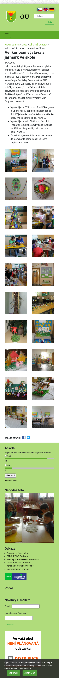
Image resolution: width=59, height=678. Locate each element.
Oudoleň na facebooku (17, 553)
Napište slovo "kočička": (16, 613)
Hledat (49, 22)
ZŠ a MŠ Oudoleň (38, 44)
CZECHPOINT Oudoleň (17, 556)
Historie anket (11, 480)
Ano (8, 456)
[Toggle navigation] (7, 35)
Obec (24, 44)
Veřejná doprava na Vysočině (20, 566)
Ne (7, 465)
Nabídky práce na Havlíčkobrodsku (23, 559)
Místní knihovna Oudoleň (18, 562)
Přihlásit (10, 625)
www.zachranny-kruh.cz (18, 569)
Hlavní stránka (12, 44)
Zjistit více (29, 673)
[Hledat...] (44, 16)
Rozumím (13, 673)
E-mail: (8, 606)
